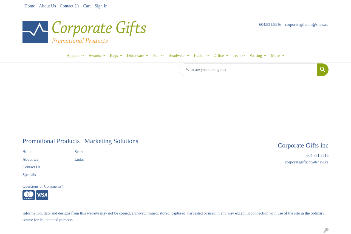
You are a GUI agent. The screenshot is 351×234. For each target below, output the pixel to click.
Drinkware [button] (135, 55)
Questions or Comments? (42, 186)
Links (79, 159)
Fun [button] (156, 55)
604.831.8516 (270, 24)
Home (29, 6)
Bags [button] (114, 55)
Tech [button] (236, 55)
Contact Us (70, 6)
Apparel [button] (73, 55)
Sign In (101, 6)
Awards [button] (95, 55)
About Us (47, 6)
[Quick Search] (248, 69)
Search (80, 151)
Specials (29, 174)
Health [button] (199, 55)
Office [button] (219, 55)
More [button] (275, 55)
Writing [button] (256, 55)
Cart (87, 6)
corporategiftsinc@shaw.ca (307, 24)
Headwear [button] (176, 55)
